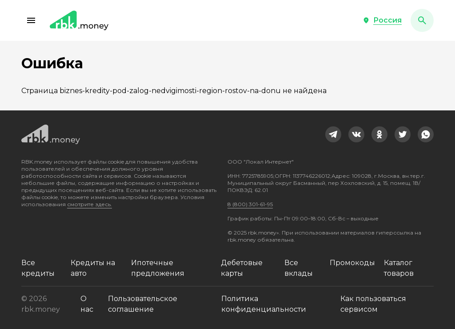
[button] (31, 20)
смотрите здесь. (89, 204)
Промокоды (352, 262)
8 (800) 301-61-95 (250, 204)
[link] (333, 134)
